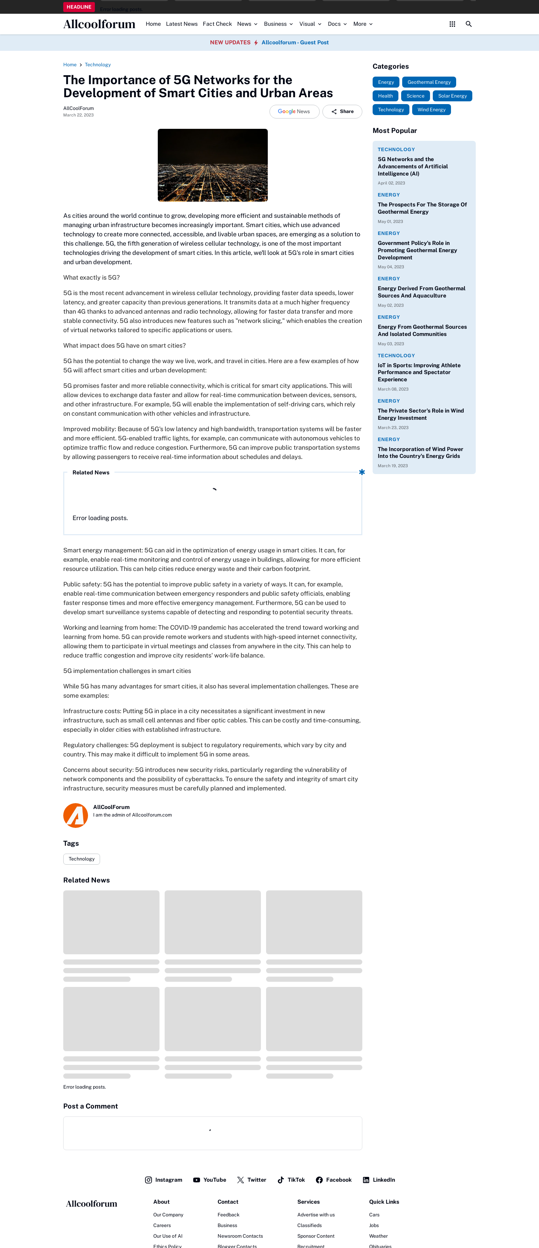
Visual (311, 24)
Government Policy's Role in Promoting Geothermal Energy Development (417, 250)
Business (279, 24)
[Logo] (91, 1204)
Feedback (229, 1214)
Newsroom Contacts (240, 1236)
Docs (338, 24)
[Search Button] (469, 24)
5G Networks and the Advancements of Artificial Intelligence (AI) (413, 166)
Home (153, 24)
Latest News (182, 24)
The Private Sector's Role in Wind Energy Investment (421, 414)
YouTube (209, 1180)
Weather (378, 1236)
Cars (374, 1214)
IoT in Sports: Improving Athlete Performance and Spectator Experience (419, 372)
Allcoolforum (99, 24)
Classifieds (309, 1225)
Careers (162, 1225)
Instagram (163, 1180)
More (363, 24)
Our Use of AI (168, 1236)
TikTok (291, 1180)
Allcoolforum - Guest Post (295, 42)
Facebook (333, 1180)
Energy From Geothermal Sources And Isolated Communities (422, 330)
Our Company (168, 1214)
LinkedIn (378, 1180)
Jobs (374, 1225)
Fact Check (217, 24)
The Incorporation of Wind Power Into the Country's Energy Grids (420, 453)
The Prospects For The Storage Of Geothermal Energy (422, 208)
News (248, 24)
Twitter (251, 1180)
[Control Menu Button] (452, 24)
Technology (82, 859)
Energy (389, 195)
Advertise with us (316, 1214)
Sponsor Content (315, 1236)
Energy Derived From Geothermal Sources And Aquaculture (421, 292)
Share (342, 112)
